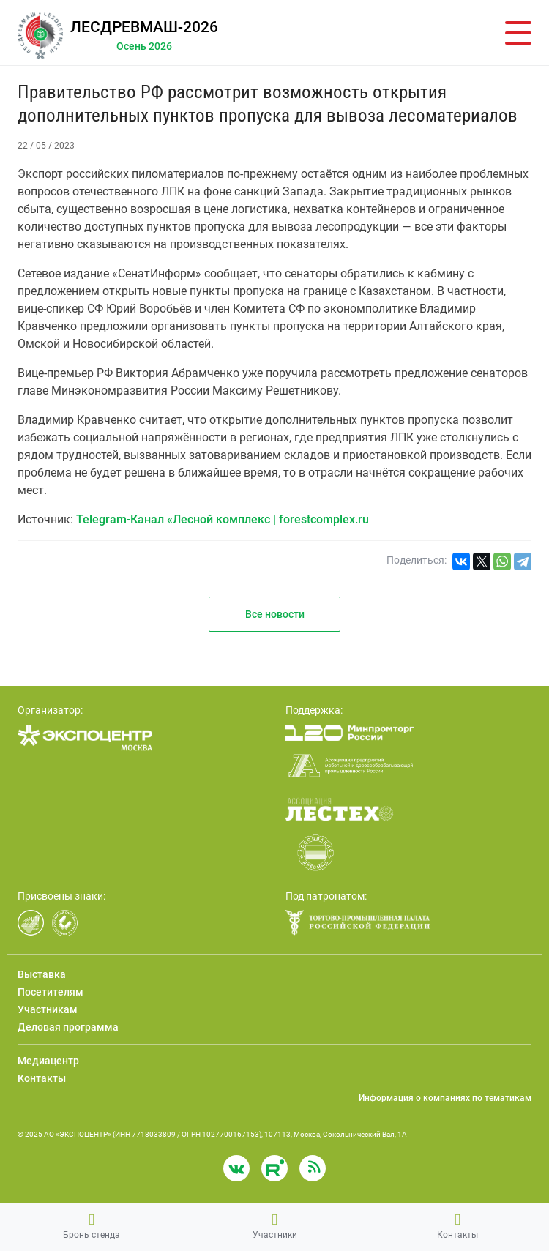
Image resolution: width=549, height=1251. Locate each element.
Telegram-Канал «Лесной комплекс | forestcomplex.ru (222, 519)
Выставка (42, 974)
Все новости (275, 614)
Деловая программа (68, 1027)
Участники (275, 1226)
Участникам (48, 1009)
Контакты (457, 1226)
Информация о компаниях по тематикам (445, 1098)
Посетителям (50, 992)
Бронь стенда (91, 1226)
